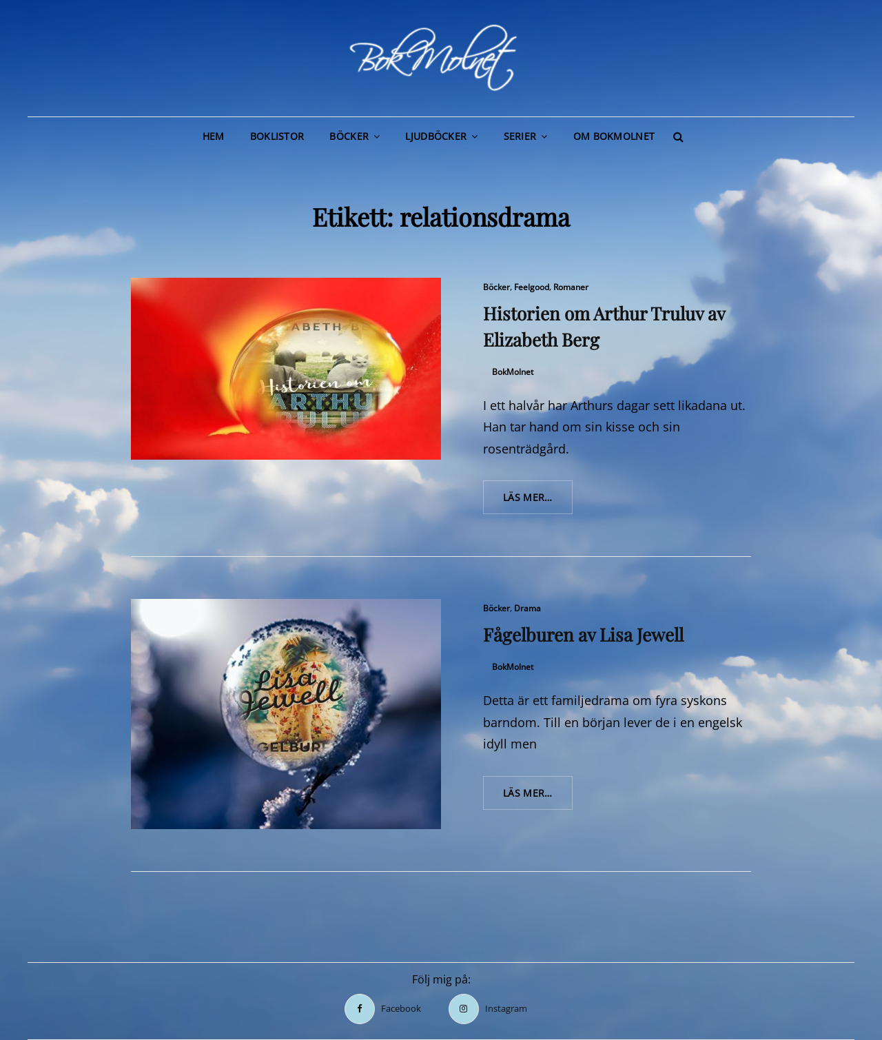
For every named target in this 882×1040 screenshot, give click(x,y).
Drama (527, 608)
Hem (214, 136)
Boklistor (277, 136)
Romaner (570, 287)
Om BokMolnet (614, 136)
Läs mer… (538, 501)
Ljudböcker (435, 136)
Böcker (349, 136)
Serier (520, 136)
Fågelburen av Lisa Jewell (583, 634)
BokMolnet (512, 372)
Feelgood (531, 287)
